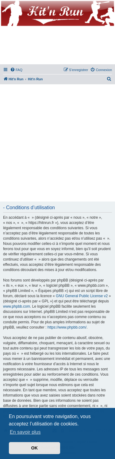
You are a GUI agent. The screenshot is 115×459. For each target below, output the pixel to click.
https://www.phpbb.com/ (67, 327)
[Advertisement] (57, 143)
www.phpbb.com (16, 306)
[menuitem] (16, 70)
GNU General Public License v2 (82, 296)
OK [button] (34, 447)
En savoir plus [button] (25, 432)
